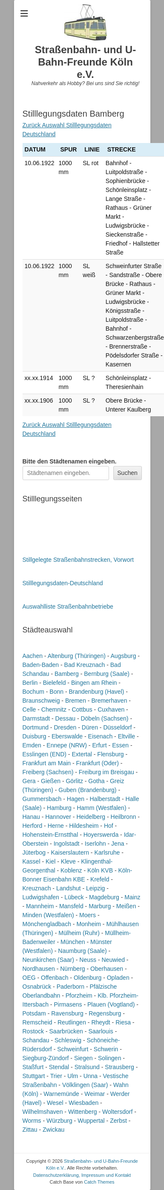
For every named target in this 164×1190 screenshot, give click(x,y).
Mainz (132, 897)
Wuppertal (91, 1120)
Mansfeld (71, 906)
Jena (117, 843)
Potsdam (34, 1013)
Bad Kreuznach (84, 664)
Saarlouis (100, 1031)
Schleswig (68, 1040)
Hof (108, 825)
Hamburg (59, 807)
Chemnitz (53, 709)
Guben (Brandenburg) (87, 790)
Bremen (75, 700)
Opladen (118, 977)
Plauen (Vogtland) (111, 1004)
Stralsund (87, 1067)
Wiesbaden (83, 1102)
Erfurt (99, 745)
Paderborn (70, 986)
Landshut (68, 888)
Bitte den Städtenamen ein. (70, 461)
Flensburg (110, 754)
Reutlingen (72, 1022)
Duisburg (34, 736)
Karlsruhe (107, 852)
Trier (56, 1076)
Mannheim (40, 906)
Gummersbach (42, 798)
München (72, 941)
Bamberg (67, 673)
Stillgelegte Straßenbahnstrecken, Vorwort (78, 559)
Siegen (83, 1058)
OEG (29, 977)
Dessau (65, 718)
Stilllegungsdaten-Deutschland (63, 583)
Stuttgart (34, 1076)
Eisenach (100, 736)
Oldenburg (87, 977)
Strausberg (119, 1067)
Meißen (126, 906)
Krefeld (99, 879)
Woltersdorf (117, 1111)
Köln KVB (100, 870)
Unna (90, 1076)
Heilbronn (123, 816)
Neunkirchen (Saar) (48, 959)
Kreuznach (37, 888)
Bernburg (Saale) (106, 673)
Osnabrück (37, 986)
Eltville (126, 736)
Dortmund (36, 727)
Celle (29, 709)
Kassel (31, 861)
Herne (56, 825)
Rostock (33, 1031)
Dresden (65, 727)
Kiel (50, 861)
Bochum (33, 691)
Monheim (88, 924)
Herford (33, 825)
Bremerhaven (109, 700)
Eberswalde (67, 736)
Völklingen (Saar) (85, 1084)
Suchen (127, 472)
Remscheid (37, 1022)
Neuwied (112, 959)
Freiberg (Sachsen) (48, 772)
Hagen (75, 798)
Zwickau (53, 1129)
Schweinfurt (72, 1049)
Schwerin (106, 1049)
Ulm (72, 1076)
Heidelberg (90, 816)
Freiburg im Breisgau (106, 772)
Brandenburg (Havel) (96, 691)
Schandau (36, 1040)
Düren (90, 727)
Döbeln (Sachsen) (104, 718)
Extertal (82, 754)
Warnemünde (61, 1093)
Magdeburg (104, 897)
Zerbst (118, 1120)
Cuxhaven (111, 709)
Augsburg (123, 655)
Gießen (50, 781)
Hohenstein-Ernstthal (50, 834)
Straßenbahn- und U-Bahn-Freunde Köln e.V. (85, 62)
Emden (32, 745)
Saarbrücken (66, 1031)
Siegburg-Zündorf (46, 1058)
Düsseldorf (117, 727)
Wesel (55, 1102)
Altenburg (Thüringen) (77, 655)
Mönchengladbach (47, 924)
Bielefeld (54, 682)
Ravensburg (67, 1013)
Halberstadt (104, 798)
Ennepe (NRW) (66, 745)
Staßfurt (33, 1067)
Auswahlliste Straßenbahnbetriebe (68, 606)
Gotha (96, 781)
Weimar (94, 1093)
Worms (32, 1120)
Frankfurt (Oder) (97, 763)
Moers (87, 915)
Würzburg (59, 1120)
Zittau (30, 1129)
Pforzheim (79, 995)
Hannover (58, 816)
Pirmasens (68, 1004)
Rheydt (100, 1022)
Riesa (123, 1022)
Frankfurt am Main (47, 763)
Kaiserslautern (70, 852)
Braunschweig (41, 700)
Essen (120, 745)
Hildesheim (83, 825)
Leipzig (95, 888)
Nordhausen (39, 968)
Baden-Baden (41, 664)
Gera (29, 781)
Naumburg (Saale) (82, 950)
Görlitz (74, 781)
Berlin (30, 682)
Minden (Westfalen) (48, 915)
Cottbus (82, 709)
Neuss (87, 959)
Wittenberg (82, 1111)
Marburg (100, 906)
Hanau (31, 816)
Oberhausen (106, 968)
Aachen (33, 655)
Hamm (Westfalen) (101, 807)
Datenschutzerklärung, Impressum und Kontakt (82, 1175)
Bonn (56, 691)
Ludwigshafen (41, 897)
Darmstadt (36, 718)
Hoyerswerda (100, 834)
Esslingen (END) (44, 754)
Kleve (68, 861)
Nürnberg (72, 968)
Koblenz (71, 870)
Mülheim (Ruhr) (78, 933)
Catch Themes (99, 1181)
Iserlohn (95, 843)
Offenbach (54, 977)
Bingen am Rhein (94, 682)
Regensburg (105, 1013)
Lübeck (73, 897)
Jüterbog (34, 852)
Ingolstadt (67, 843)
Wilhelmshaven (43, 1111)
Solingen (109, 1058)
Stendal (59, 1067)
